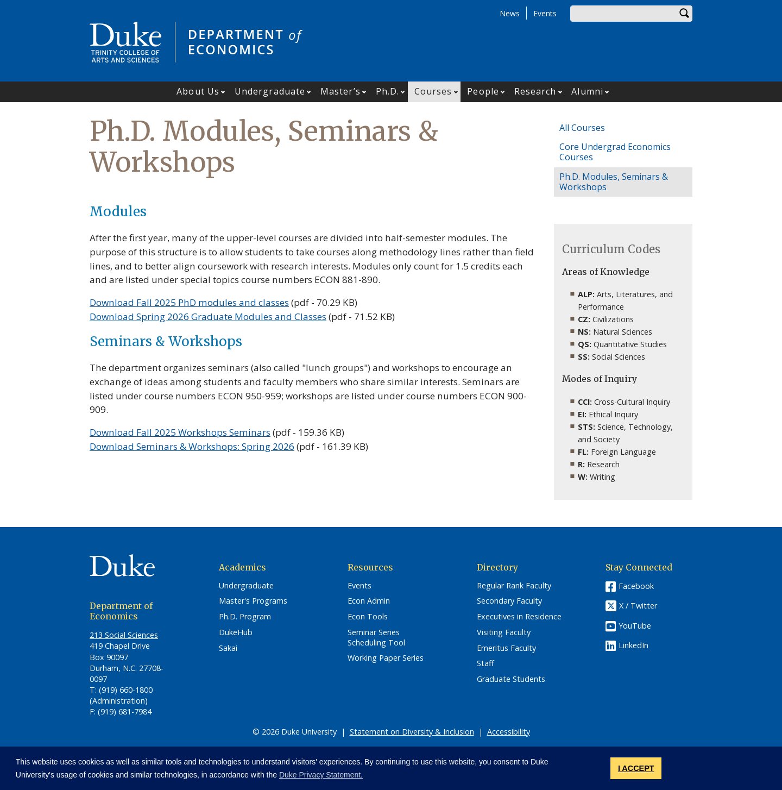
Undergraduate (270, 91)
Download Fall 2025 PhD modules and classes (189, 302)
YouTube (635, 625)
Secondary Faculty (509, 601)
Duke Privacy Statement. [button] (321, 774)
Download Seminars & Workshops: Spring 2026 (192, 446)
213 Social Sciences (124, 635)
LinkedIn (633, 645)
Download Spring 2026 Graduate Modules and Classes (208, 316)
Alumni (587, 91)
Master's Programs (253, 601)
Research (535, 91)
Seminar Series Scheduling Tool (376, 638)
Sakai (228, 648)
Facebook (636, 586)
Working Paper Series (386, 658)
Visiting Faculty (504, 632)
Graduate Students (511, 679)
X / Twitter (638, 605)
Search (684, 13)
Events (545, 13)
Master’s (340, 91)
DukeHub (236, 632)
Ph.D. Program (245, 617)
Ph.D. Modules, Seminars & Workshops (613, 182)
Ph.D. (388, 91)
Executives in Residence (519, 617)
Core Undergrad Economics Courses (615, 152)
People (483, 91)
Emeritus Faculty (506, 648)
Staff (485, 663)
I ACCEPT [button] (636, 768)
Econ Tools (368, 617)
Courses (433, 91)
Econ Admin (369, 601)
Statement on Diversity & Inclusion (412, 731)
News (510, 13)
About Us (197, 91)
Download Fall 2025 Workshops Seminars (180, 432)
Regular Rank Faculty (514, 586)
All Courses (582, 128)
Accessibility (508, 731)
